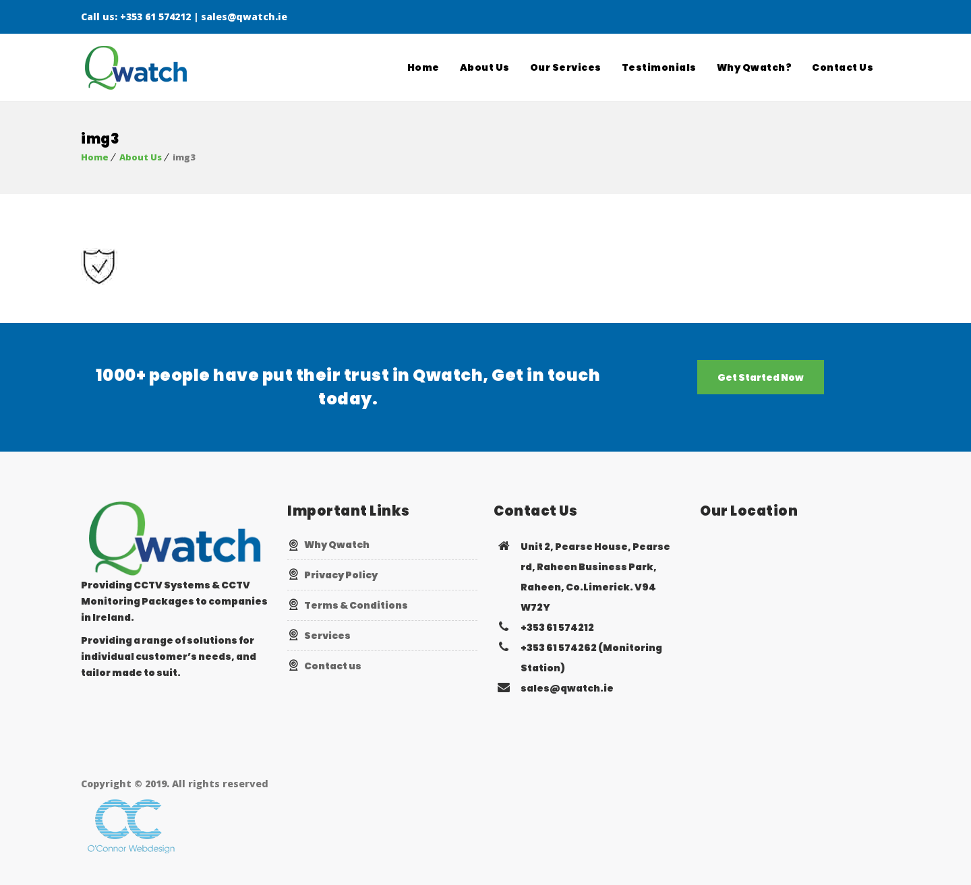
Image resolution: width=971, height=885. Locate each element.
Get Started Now (760, 377)
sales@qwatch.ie (244, 16)
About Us (485, 67)
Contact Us (842, 67)
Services (327, 635)
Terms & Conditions (356, 605)
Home (423, 67)
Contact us (332, 666)
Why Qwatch (337, 544)
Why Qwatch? (754, 67)
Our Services (565, 67)
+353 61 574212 (155, 16)
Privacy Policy (341, 575)
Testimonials (659, 67)
